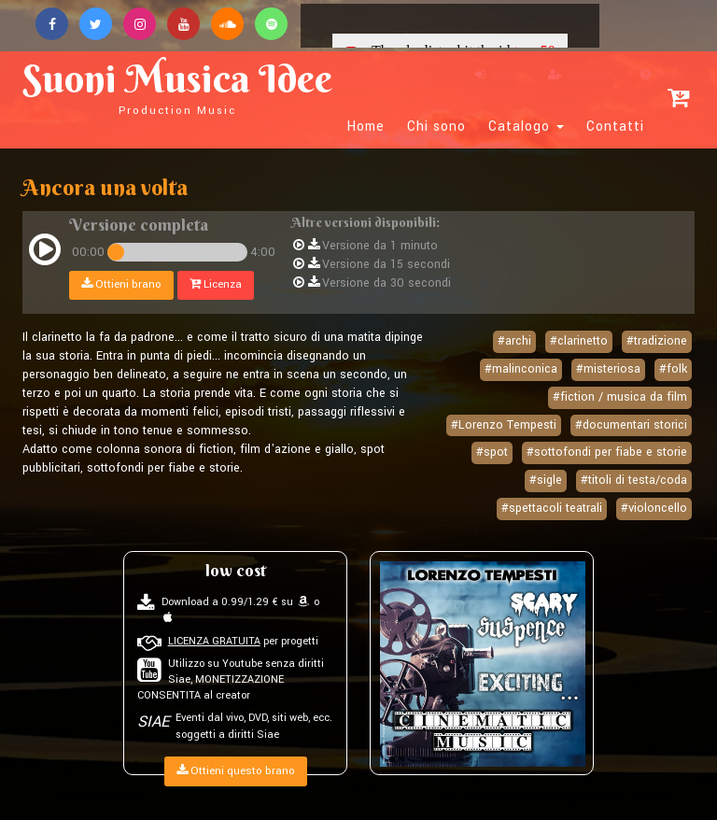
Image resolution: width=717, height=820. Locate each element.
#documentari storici (631, 425)
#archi (514, 340)
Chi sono (436, 127)
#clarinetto (579, 340)
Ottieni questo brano (235, 771)
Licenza (216, 284)
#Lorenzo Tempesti (503, 425)
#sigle (545, 480)
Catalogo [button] (526, 127)
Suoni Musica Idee (177, 86)
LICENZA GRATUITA (214, 641)
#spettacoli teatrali (551, 508)
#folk (673, 369)
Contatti (615, 127)
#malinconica (521, 369)
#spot (492, 452)
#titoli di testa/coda (634, 480)
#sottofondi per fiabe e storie (607, 452)
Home (366, 127)
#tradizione (656, 340)
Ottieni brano (121, 284)
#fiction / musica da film (620, 397)
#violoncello (654, 508)
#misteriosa (608, 369)
